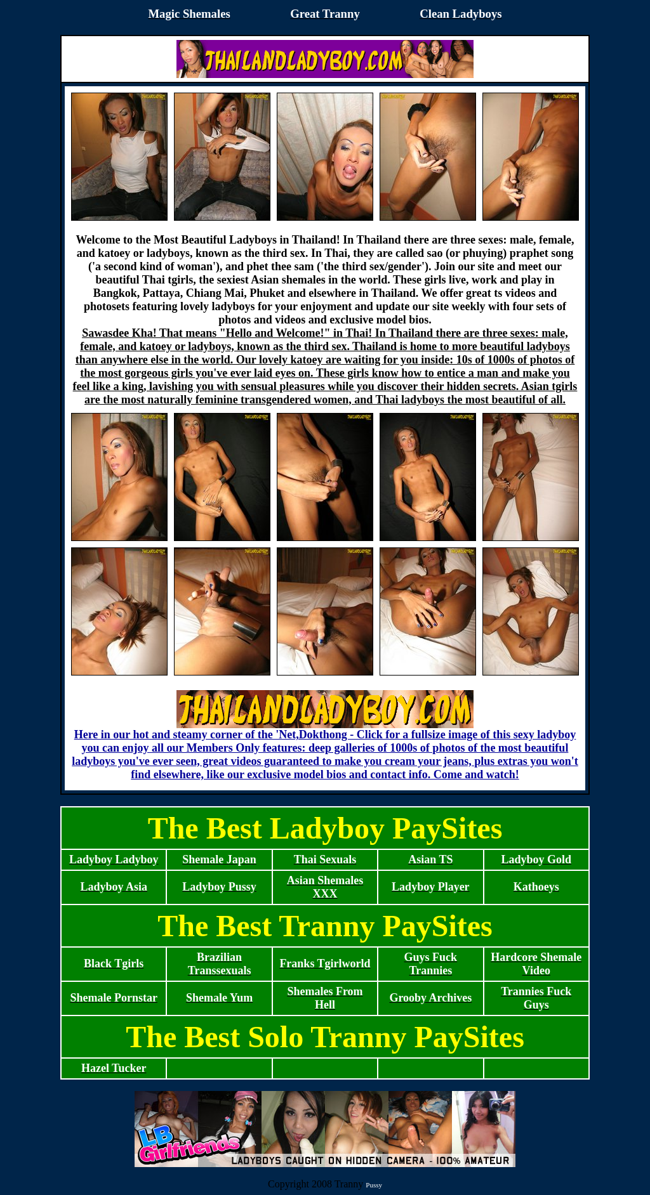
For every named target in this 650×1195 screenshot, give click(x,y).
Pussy (374, 1185)
